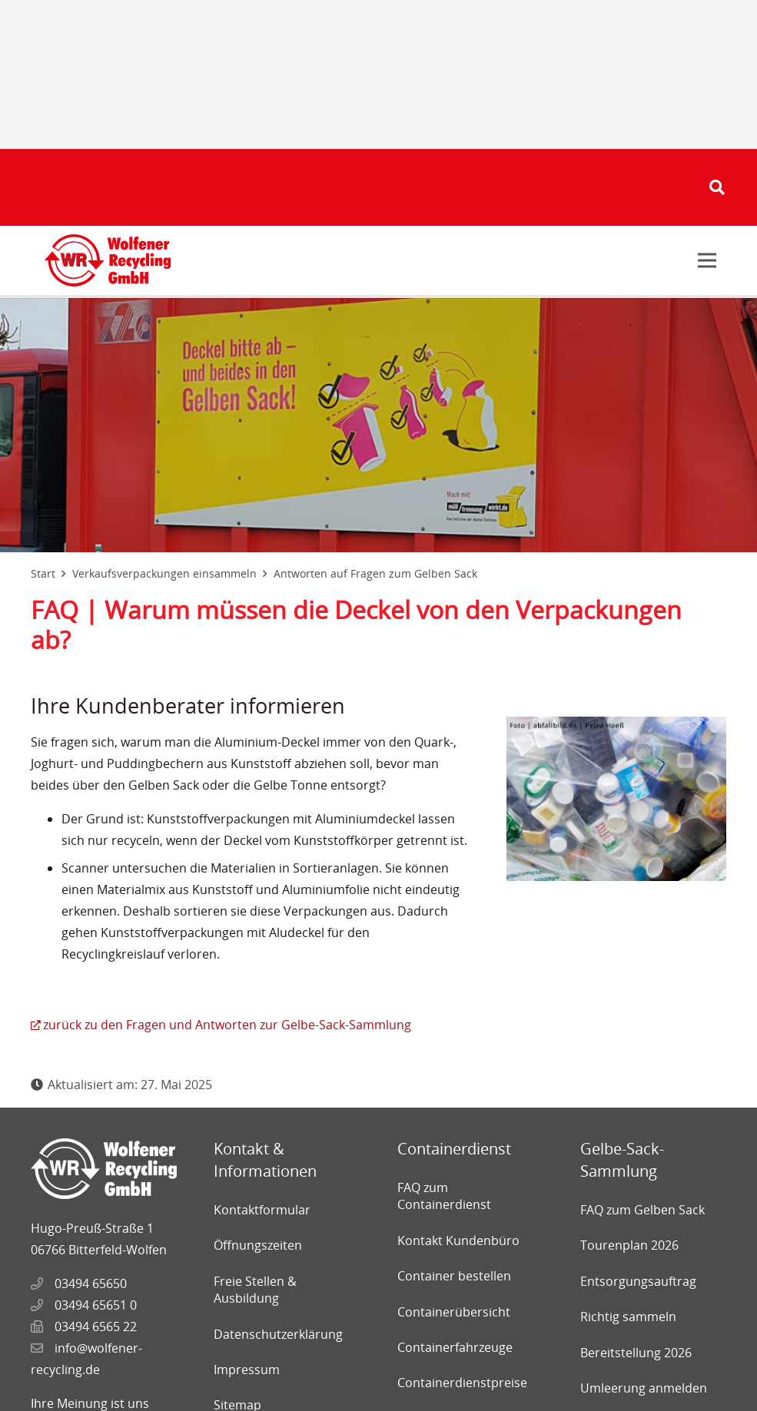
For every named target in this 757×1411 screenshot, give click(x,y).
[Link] (107, 260)
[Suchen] (717, 188)
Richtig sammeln (628, 1316)
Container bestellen (454, 1275)
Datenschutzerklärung (278, 1334)
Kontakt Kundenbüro (458, 1240)
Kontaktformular (262, 1209)
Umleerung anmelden (643, 1388)
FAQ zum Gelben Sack (642, 1209)
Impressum (247, 1369)
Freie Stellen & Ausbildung (255, 1290)
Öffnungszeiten (258, 1245)
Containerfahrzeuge (455, 1347)
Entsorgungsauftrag (638, 1281)
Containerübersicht (453, 1311)
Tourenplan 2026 (629, 1245)
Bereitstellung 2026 (636, 1352)
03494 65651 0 (96, 1305)
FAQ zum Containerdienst (444, 1196)
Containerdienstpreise (462, 1382)
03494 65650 (91, 1283)
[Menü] (707, 260)
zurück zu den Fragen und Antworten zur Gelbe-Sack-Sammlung (227, 1024)
